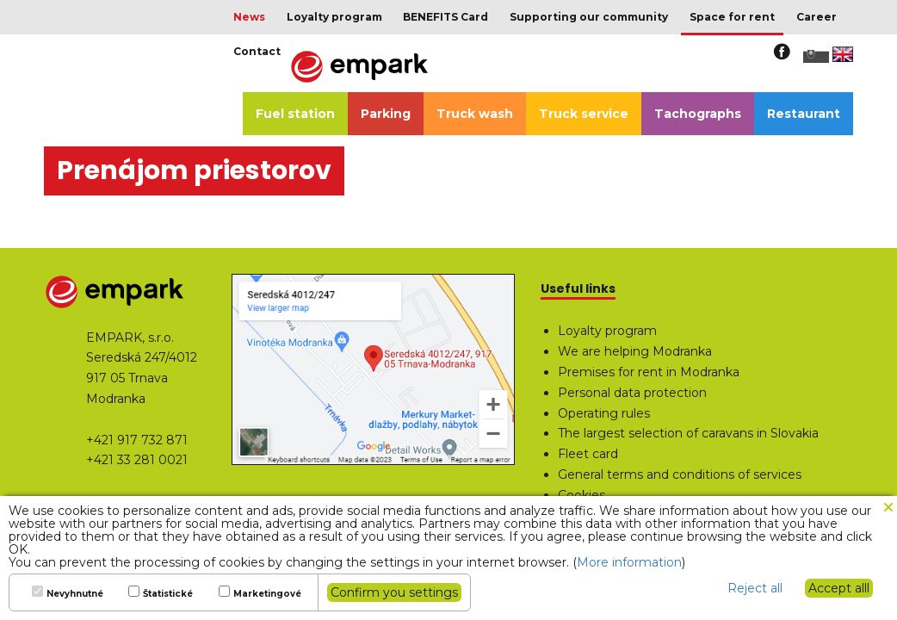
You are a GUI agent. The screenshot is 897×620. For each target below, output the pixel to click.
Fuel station (295, 113)
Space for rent (732, 16)
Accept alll (838, 588)
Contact (257, 51)
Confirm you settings (394, 592)
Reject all (755, 588)
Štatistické (168, 594)
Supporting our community (589, 16)
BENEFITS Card (445, 16)
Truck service (583, 113)
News (249, 16)
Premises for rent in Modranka (648, 372)
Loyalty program (334, 16)
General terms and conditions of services (679, 474)
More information (629, 562)
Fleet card (588, 454)
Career (816, 16)
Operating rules (604, 413)
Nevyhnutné (74, 594)
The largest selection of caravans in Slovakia (688, 433)
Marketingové (267, 594)
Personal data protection (632, 392)
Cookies (581, 495)
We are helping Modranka (635, 351)
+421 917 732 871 (137, 440)
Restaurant (803, 113)
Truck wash (474, 113)
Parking (386, 113)
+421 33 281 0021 (137, 460)
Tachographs (697, 113)
